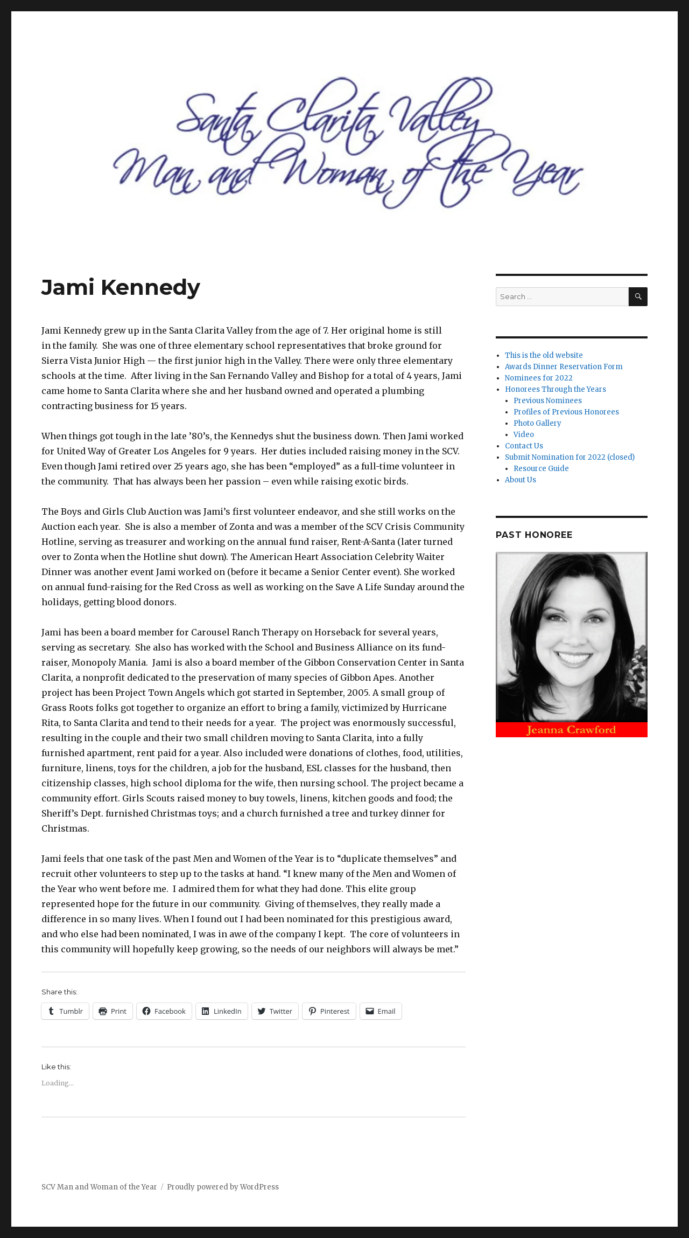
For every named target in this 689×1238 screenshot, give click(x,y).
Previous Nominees (548, 400)
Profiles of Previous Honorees (566, 412)
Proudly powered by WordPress (223, 1187)
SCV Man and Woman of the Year (99, 1187)
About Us (520, 480)
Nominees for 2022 (539, 378)
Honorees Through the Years (555, 389)
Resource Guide (541, 468)
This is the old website (544, 355)
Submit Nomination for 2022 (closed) (570, 457)
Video (524, 434)
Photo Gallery (537, 423)
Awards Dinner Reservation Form (564, 366)
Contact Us (524, 446)
